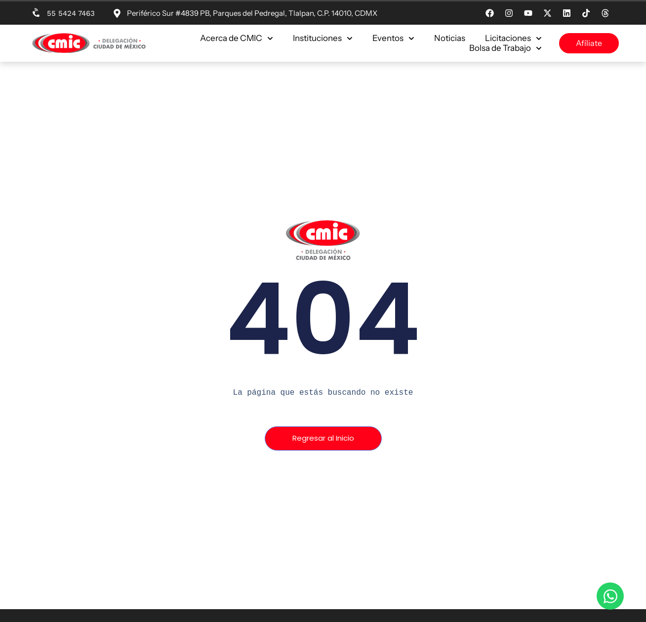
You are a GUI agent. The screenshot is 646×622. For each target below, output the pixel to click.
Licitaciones (513, 38)
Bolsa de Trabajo (505, 48)
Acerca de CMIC (236, 38)
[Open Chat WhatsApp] (610, 596)
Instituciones (323, 38)
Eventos (393, 38)
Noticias (449, 38)
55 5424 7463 (71, 13)
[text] (323, 392)
